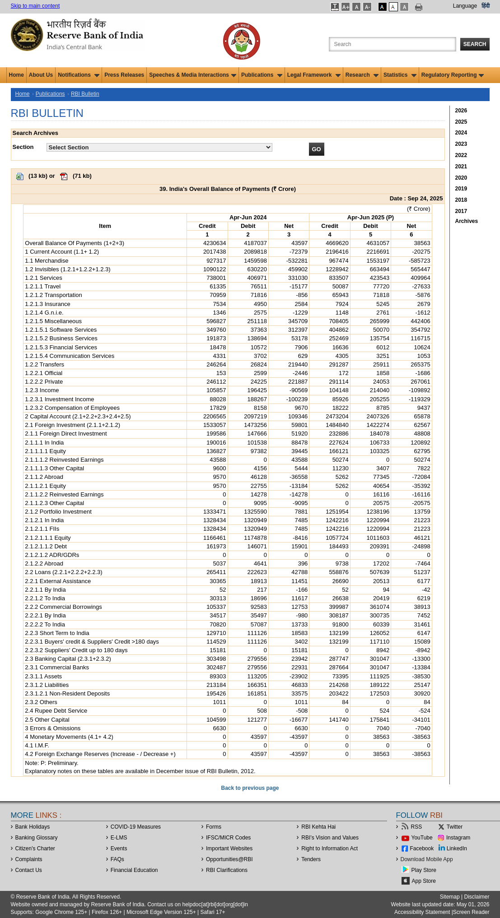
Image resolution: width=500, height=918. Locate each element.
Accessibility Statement (422, 912)
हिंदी (485, 6)
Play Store (423, 870)
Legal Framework (314, 75)
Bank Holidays (32, 827)
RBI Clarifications (227, 870)
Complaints (28, 859)
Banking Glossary (36, 838)
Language (465, 6)
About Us (41, 75)
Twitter (455, 827)
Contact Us (28, 870)
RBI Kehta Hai (318, 827)
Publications (261, 75)
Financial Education (134, 870)
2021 (461, 166)
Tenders (311, 859)
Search (474, 44)
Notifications (78, 75)
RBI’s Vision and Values (330, 838)
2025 (461, 122)
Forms (213, 827)
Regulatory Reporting (452, 75)
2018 (461, 200)
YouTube (422, 838)
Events (119, 848)
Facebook (422, 848)
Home (16, 75)
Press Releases (124, 75)
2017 (461, 211)
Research (362, 75)
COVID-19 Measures (136, 827)
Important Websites (229, 848)
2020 (461, 178)
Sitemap (450, 897)
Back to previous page (250, 788)
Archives (466, 221)
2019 (461, 188)
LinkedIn (457, 848)
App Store (424, 881)
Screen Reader (471, 912)
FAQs (117, 859)
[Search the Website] (392, 44)
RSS (416, 827)
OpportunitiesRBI (229, 859)
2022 (461, 155)
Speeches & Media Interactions (192, 75)
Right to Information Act (329, 848)
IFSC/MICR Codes (228, 838)
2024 (461, 133)
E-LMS (119, 838)
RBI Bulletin (85, 94)
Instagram (458, 838)
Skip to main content (35, 6)
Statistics (399, 75)
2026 (461, 110)
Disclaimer (476, 897)
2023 (461, 144)
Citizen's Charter (35, 848)
